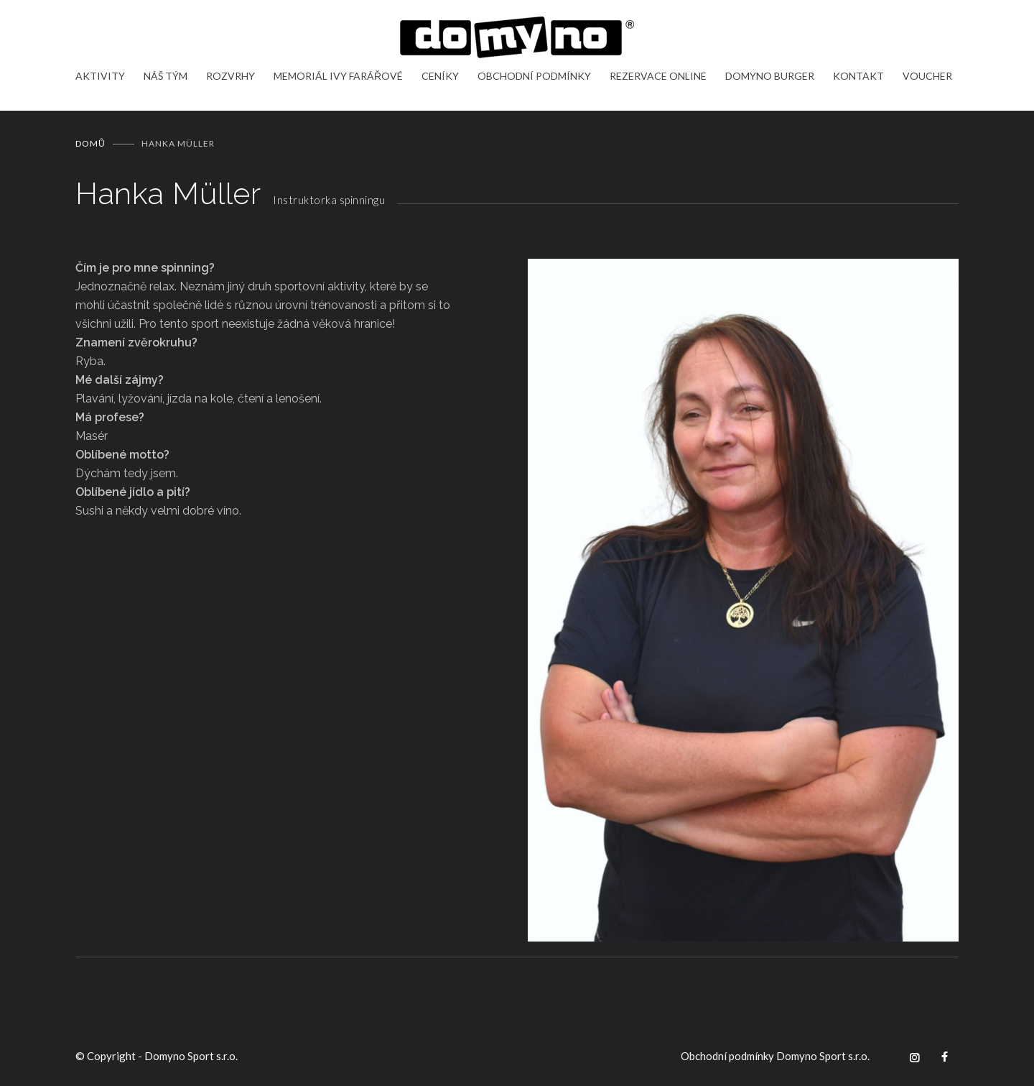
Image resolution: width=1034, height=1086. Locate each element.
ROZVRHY (230, 76)
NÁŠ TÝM (165, 76)
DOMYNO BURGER (769, 76)
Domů (90, 143)
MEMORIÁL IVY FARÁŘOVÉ (338, 76)
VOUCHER (927, 76)
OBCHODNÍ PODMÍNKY (534, 76)
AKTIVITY (100, 76)
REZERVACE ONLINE (658, 76)
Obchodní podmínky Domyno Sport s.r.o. (775, 1055)
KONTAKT (858, 76)
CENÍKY (440, 76)
